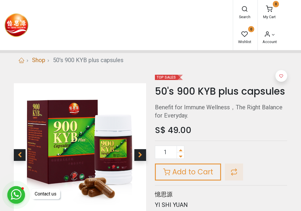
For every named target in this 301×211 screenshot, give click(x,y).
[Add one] (180, 149)
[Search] (244, 9)
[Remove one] (180, 155)
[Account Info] (269, 35)
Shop (38, 60)
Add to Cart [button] (188, 172)
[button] (20, 155)
